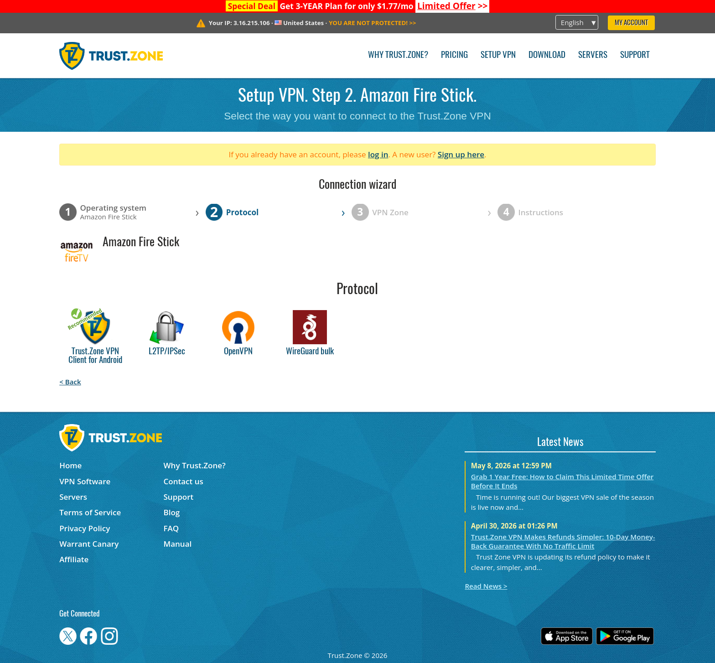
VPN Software (84, 481)
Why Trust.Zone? (398, 55)
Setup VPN (498, 55)
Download (546, 55)
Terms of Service (90, 512)
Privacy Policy (84, 528)
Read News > (486, 585)
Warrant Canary (89, 544)
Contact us (183, 481)
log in (378, 154)
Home (70, 465)
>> (452, 6)
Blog (172, 512)
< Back (70, 381)
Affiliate (73, 559)
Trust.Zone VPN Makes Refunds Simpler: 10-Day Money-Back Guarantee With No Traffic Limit (563, 541)
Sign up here (461, 154)
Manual (178, 544)
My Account (631, 23)
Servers (592, 55)
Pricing (454, 55)
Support (635, 55)
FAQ (171, 528)
